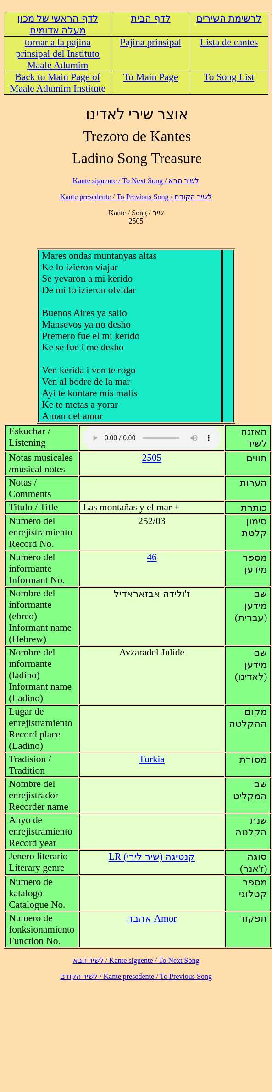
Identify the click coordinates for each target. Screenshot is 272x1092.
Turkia (152, 758)
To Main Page (150, 76)
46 (151, 556)
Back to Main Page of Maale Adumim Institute (57, 82)
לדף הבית (150, 18)
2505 (152, 457)
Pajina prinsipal (150, 42)
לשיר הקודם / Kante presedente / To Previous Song (136, 197)
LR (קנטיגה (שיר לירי (152, 856)
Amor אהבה (152, 918)
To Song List (229, 76)
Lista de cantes (229, 42)
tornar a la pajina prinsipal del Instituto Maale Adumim (57, 54)
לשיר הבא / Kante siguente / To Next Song (136, 181)
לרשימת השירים (228, 18)
